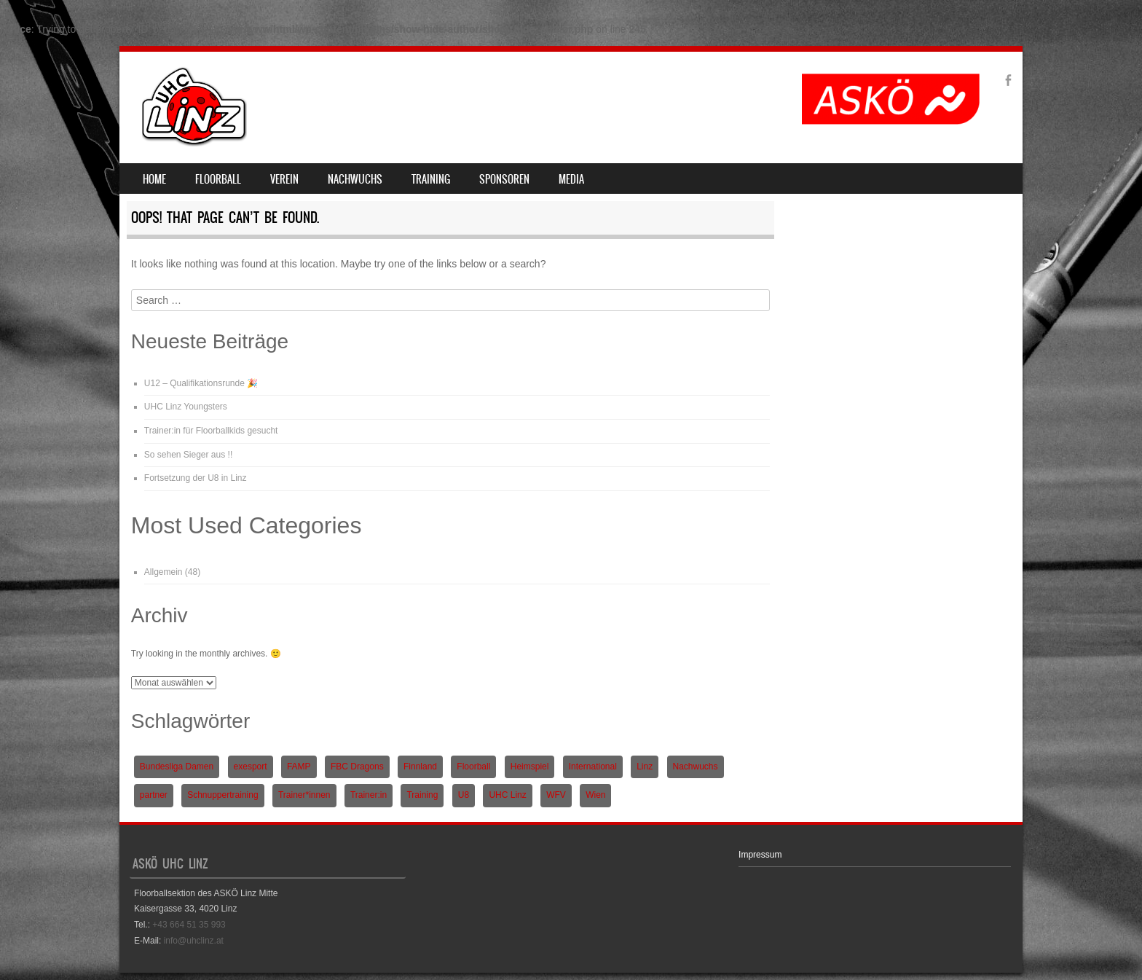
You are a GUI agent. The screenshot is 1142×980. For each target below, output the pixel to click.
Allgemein (163, 572)
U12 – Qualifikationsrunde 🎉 (201, 383)
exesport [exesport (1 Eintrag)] (250, 766)
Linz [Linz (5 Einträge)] (645, 766)
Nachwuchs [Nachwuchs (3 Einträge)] (695, 766)
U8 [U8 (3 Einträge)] (463, 795)
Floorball (218, 179)
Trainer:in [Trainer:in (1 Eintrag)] (368, 795)
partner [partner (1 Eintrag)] (154, 795)
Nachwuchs (355, 179)
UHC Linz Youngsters (185, 406)
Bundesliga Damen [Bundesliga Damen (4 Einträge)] (176, 766)
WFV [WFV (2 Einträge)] (556, 795)
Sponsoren (504, 179)
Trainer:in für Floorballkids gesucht (211, 431)
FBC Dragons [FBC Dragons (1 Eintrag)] (357, 766)
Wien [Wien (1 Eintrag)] (595, 795)
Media (571, 179)
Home (154, 179)
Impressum (760, 855)
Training (430, 179)
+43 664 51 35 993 (188, 925)
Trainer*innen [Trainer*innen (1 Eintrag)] (304, 795)
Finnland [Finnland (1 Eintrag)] (420, 766)
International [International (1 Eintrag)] (593, 766)
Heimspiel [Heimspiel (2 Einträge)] (530, 766)
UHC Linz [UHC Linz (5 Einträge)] (507, 795)
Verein (284, 179)
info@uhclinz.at (194, 941)
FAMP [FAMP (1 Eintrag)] (299, 766)
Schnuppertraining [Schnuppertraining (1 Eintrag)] (222, 795)
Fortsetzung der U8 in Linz (195, 478)
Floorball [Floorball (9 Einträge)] (473, 766)
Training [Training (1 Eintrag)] (422, 795)
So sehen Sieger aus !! (188, 455)
